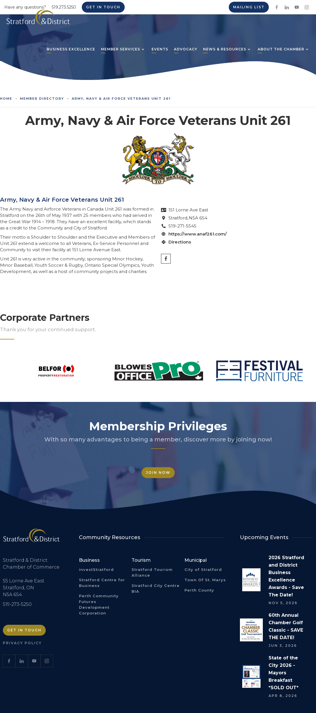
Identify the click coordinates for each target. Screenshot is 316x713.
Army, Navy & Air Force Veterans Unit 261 (121, 99)
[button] (120, 50)
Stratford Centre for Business (102, 583)
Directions (179, 242)
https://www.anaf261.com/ (197, 234)
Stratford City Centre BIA (156, 588)
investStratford (96, 569)
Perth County (199, 590)
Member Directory (42, 99)
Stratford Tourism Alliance (152, 572)
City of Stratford (203, 569)
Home (6, 99)
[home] (38, 19)
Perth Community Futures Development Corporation (99, 604)
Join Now (158, 472)
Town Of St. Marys (205, 580)
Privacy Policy (22, 643)
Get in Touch (24, 630)
